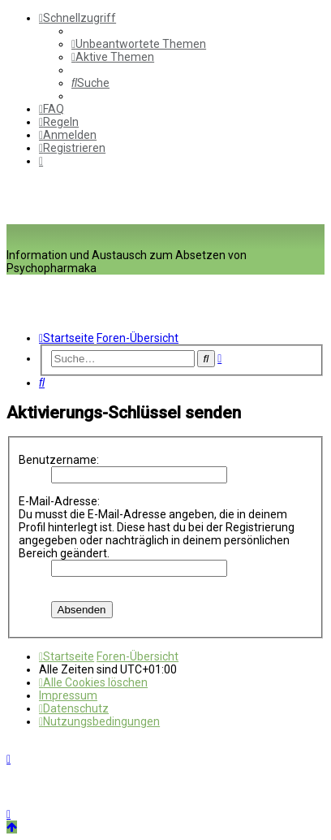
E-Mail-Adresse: (59, 501)
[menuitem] (138, 43)
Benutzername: (59, 459)
